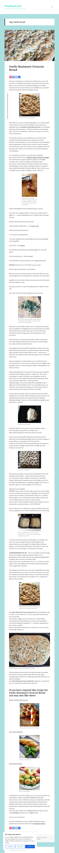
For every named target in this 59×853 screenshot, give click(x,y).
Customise (10, 846)
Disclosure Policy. (39, 823)
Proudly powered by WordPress (17, 850)
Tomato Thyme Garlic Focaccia (18, 700)
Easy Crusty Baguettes (16, 732)
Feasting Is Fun (13, 5)
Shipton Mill (35, 226)
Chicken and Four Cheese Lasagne (38, 157)
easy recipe (44, 837)
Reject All (20, 846)
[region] (20, 841)
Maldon (22, 245)
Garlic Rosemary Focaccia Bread (26, 68)
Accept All (30, 846)
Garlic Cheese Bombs (15, 764)
